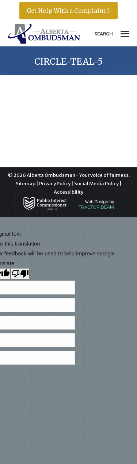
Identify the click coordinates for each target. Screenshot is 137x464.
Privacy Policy (55, 183)
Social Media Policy (96, 183)
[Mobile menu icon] (125, 33)
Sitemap (25, 183)
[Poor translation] (20, 273)
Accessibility (68, 192)
